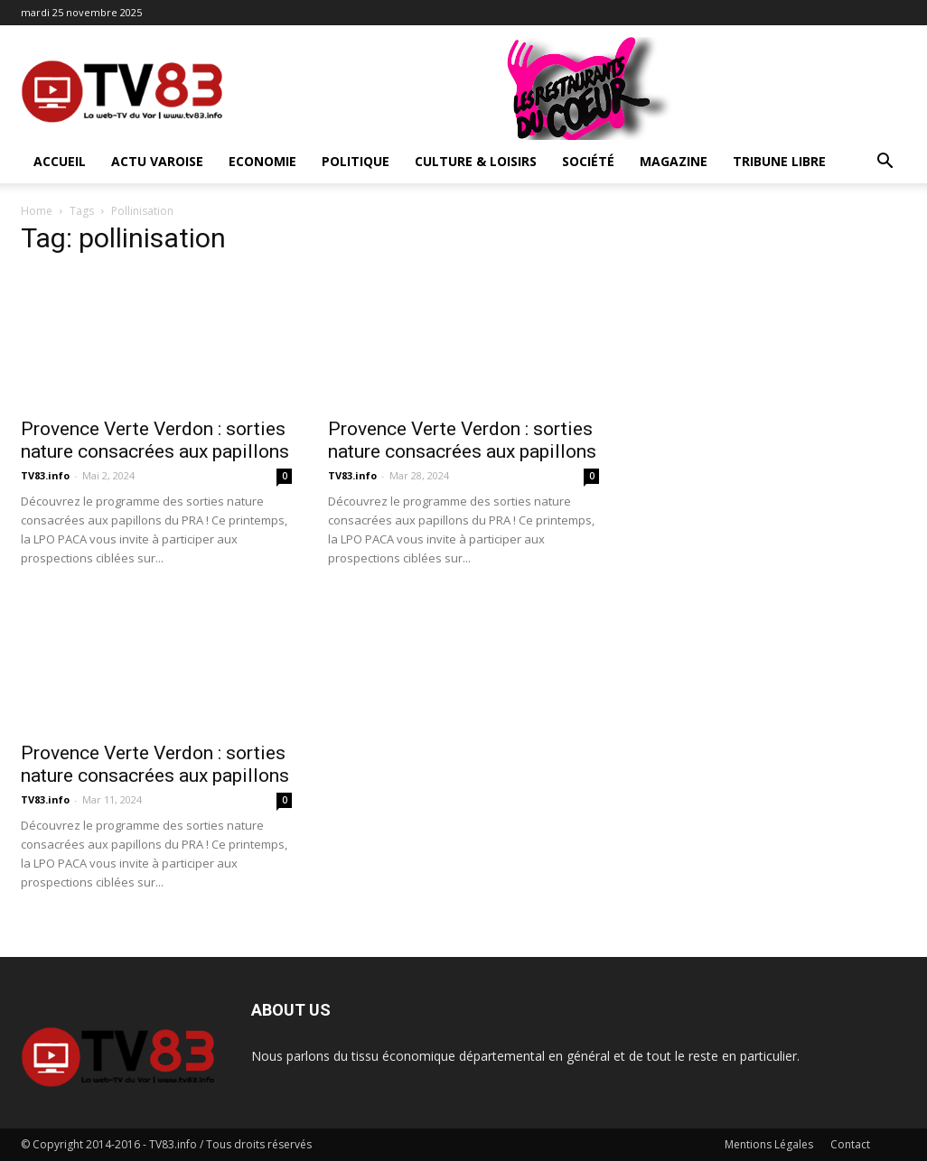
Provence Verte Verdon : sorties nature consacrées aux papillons (155, 440)
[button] (884, 163)
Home (36, 210)
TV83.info (45, 475)
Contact (850, 1144)
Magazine (673, 161)
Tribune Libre (779, 161)
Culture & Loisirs (476, 161)
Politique (355, 161)
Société (588, 161)
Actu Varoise (157, 161)
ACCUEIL (59, 161)
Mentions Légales (769, 1144)
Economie (262, 161)
